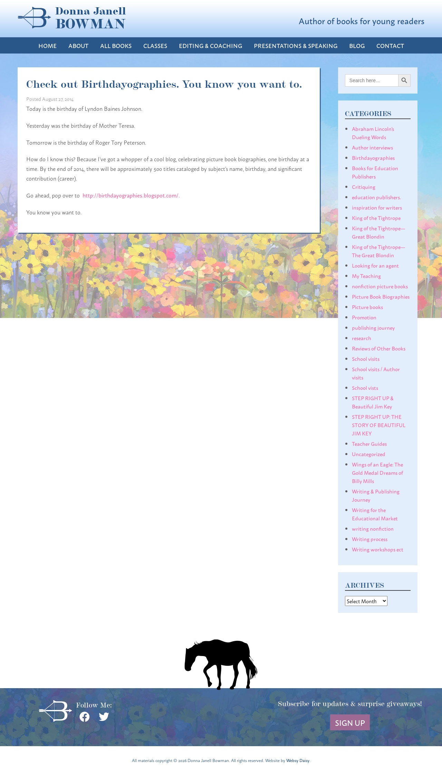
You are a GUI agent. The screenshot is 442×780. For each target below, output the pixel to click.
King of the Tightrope (376, 217)
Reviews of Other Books (378, 348)
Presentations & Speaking (295, 45)
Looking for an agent (375, 265)
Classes (155, 45)
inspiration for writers (377, 207)
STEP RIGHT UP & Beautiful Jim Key (373, 402)
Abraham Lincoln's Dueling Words (373, 132)
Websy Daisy (297, 760)
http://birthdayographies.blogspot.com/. (132, 195)
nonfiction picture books (380, 286)
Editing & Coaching (210, 45)
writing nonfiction (373, 528)
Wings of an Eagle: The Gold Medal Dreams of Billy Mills (377, 472)
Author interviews (372, 147)
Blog (357, 45)
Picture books (367, 306)
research (361, 338)
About (78, 45)
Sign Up (350, 722)
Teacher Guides (369, 443)
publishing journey (373, 327)
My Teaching (366, 275)
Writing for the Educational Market (375, 513)
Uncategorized (368, 454)
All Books (116, 45)
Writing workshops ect (377, 549)
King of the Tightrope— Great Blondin (378, 232)
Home (47, 45)
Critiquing (363, 186)
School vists (365, 387)
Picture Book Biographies (381, 296)
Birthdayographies (373, 157)
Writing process (369, 539)
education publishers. (376, 197)
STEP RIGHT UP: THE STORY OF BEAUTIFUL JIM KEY (378, 424)
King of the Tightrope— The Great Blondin (378, 250)
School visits (365, 358)
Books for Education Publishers (375, 172)
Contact (390, 45)
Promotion (364, 317)
